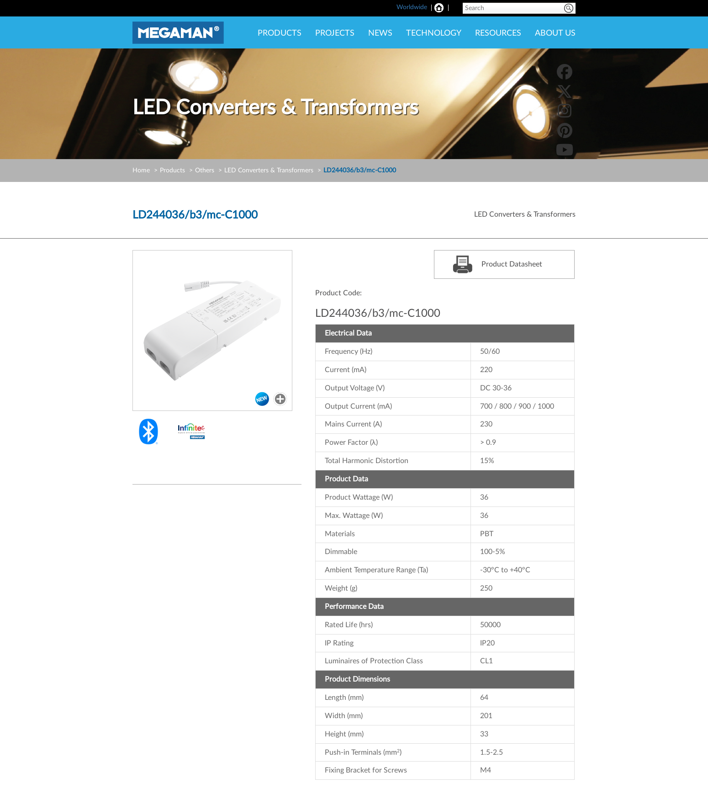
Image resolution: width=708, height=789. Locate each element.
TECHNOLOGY (433, 33)
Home (141, 170)
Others (204, 170)
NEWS (380, 33)
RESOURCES (498, 33)
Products (172, 170)
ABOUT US (555, 33)
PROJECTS (334, 33)
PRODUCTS (279, 33)
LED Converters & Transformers (268, 170)
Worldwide (411, 7)
